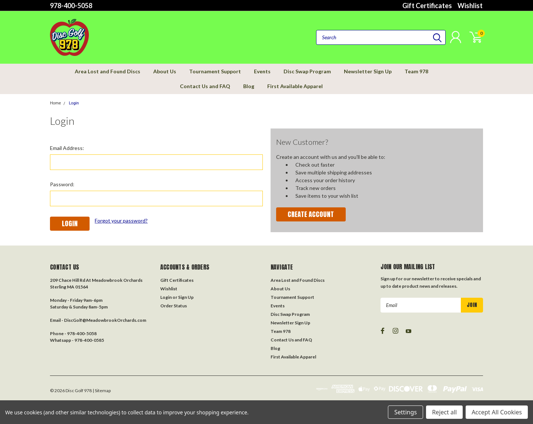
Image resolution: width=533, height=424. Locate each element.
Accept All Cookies (497, 412)
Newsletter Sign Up (368, 71)
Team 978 (416, 71)
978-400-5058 (71, 5)
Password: (62, 184)
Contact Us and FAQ (205, 86)
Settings (405, 412)
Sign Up (186, 297)
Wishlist (470, 5)
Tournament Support (215, 71)
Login (74, 103)
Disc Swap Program (307, 71)
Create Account (311, 214)
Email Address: (67, 148)
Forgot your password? (121, 220)
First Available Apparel (295, 86)
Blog (248, 86)
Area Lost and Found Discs (107, 71)
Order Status (173, 305)
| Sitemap (102, 390)
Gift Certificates (427, 5)
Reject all (444, 412)
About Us (164, 71)
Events (262, 71)
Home (55, 103)
